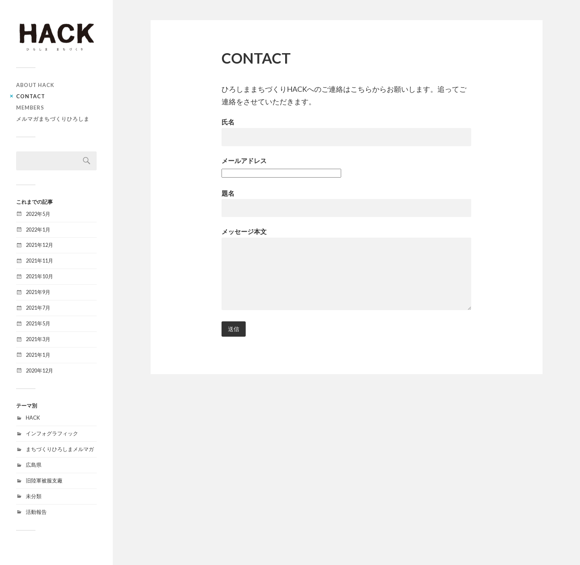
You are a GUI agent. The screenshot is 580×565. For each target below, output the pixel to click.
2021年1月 (38, 355)
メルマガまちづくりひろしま (52, 119)
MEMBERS (30, 107)
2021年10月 (39, 276)
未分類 (33, 496)
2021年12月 (39, 245)
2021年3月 (38, 339)
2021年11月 (39, 260)
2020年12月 (39, 370)
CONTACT (30, 96)
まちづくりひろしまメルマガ (60, 449)
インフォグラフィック (52, 433)
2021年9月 (38, 292)
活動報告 (36, 512)
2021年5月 (38, 323)
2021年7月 (38, 307)
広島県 (33, 465)
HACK (33, 417)
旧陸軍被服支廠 (44, 480)
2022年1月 (38, 229)
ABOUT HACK (35, 85)
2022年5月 (38, 214)
